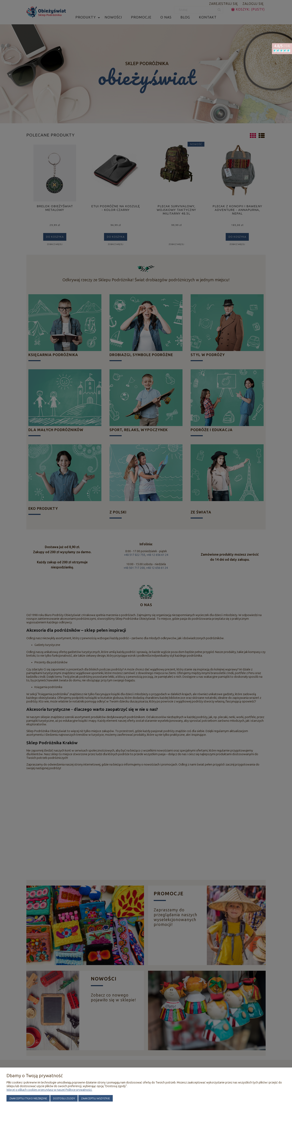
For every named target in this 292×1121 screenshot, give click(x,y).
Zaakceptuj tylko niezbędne (28, 1098)
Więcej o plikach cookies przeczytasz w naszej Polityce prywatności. (49, 1090)
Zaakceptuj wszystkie (95, 1098)
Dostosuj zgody (64, 1098)
